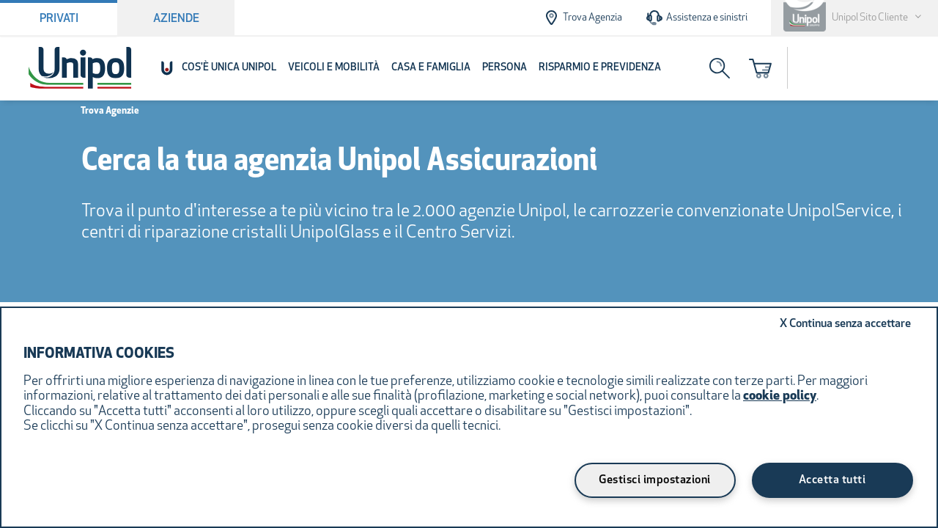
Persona (504, 67)
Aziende (176, 19)
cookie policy (779, 396)
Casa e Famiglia (430, 67)
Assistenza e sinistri (696, 17)
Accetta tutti (832, 480)
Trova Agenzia (582, 17)
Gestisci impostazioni (655, 480)
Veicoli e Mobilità (334, 67)
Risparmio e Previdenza (600, 67)
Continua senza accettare (845, 324)
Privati (59, 19)
